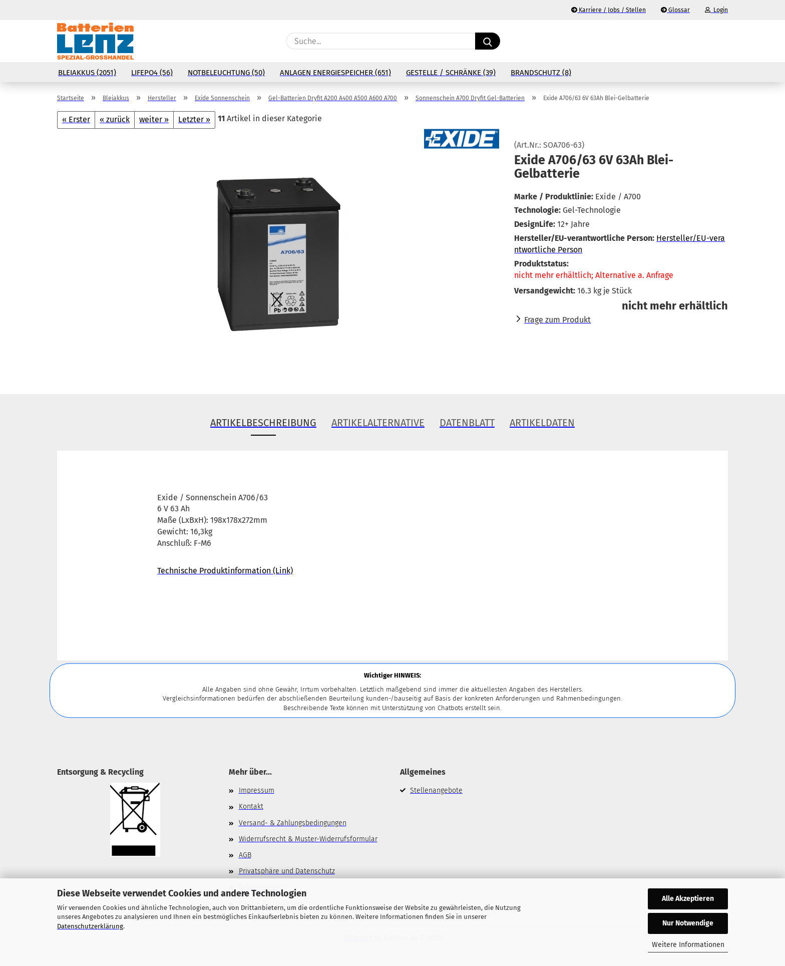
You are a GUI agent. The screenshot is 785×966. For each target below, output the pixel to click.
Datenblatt (467, 423)
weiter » (154, 119)
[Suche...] (487, 41)
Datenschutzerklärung (90, 926)
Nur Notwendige (687, 923)
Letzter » (194, 119)
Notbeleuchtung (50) (226, 72)
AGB (245, 855)
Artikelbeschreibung (263, 423)
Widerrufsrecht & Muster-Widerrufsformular (308, 839)
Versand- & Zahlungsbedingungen (292, 823)
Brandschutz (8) (541, 72)
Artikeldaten (542, 423)
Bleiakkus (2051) (87, 72)
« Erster (76, 119)
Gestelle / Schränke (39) (451, 72)
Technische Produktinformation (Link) (225, 570)
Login (716, 10)
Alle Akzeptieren (688, 898)
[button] (722, 41)
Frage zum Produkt (557, 320)
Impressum (256, 790)
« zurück (115, 119)
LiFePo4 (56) (152, 72)
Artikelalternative (378, 423)
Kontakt (251, 806)
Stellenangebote (436, 790)
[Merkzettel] (697, 41)
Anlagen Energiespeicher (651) (335, 72)
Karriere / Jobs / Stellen (608, 10)
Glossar (675, 10)
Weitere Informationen (688, 944)
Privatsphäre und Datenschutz (287, 871)
